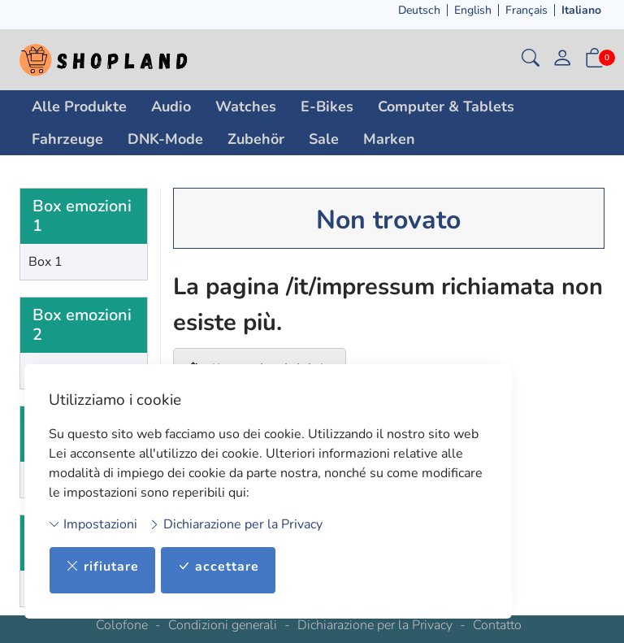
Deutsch (419, 10)
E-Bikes (327, 106)
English (473, 10)
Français (526, 10)
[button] (531, 60)
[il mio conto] (562, 59)
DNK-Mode (165, 139)
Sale (324, 139)
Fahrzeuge (67, 139)
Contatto (497, 625)
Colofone (122, 625)
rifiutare (102, 567)
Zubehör (256, 139)
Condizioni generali (222, 625)
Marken (389, 139)
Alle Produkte (79, 106)
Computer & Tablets (446, 106)
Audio (171, 106)
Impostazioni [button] (93, 523)
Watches (245, 106)
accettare (218, 567)
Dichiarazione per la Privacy (236, 523)
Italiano (581, 10)
